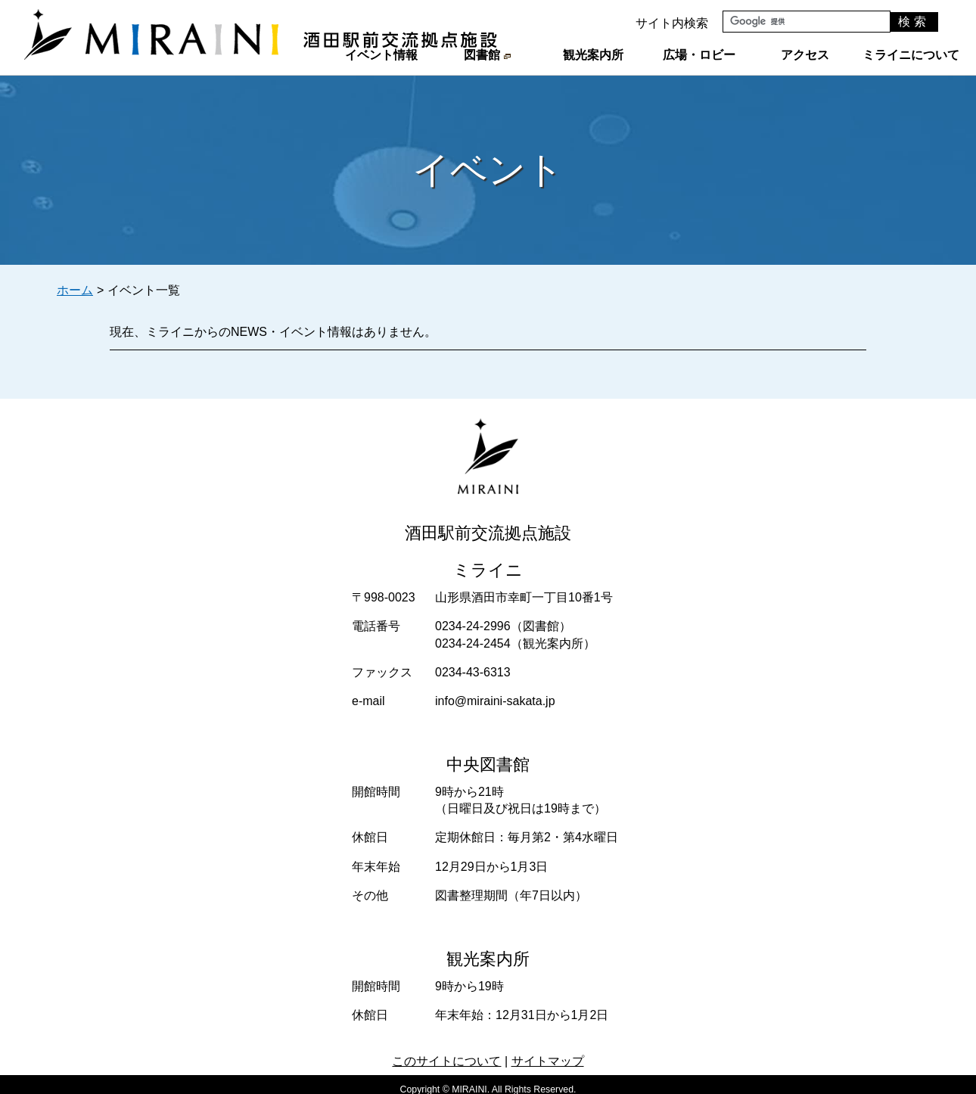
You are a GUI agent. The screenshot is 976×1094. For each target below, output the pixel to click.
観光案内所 (593, 54)
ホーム (75, 290)
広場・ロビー (699, 54)
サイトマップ (547, 1061)
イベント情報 (381, 54)
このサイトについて (446, 1061)
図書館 (487, 54)
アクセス (805, 54)
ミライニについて (911, 54)
